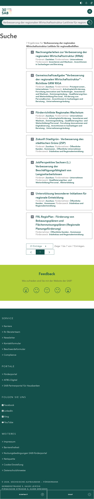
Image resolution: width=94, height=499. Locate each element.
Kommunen (49, 149)
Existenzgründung (58, 94)
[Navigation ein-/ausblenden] (89, 11)
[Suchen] (47, 22)
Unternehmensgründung (58, 101)
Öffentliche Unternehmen (69, 149)
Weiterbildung (67, 182)
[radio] (26, 290)
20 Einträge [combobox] (40, 246)
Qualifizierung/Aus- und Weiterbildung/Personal (62, 95)
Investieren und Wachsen (61, 62)
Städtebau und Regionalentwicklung (66, 151)
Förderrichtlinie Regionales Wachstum (59, 112)
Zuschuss (50, 86)
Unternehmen (76, 59)
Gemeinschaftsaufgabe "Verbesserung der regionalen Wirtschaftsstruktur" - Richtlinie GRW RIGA (60, 79)
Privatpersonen (77, 86)
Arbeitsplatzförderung (74, 89)
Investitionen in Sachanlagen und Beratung (61, 63)
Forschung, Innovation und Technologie (54, 91)
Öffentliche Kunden (59, 232)
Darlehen (50, 59)
